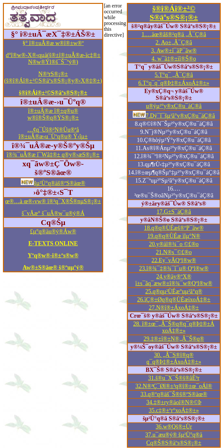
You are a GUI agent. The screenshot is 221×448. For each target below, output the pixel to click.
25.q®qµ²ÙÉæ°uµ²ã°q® (174, 291)
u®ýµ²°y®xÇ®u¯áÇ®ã (174, 106)
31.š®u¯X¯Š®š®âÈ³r (174, 378)
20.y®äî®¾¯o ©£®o (174, 244)
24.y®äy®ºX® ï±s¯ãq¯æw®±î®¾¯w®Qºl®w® (173, 280)
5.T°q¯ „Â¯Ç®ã (174, 75)
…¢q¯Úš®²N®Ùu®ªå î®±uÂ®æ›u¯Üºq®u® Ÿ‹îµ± (53, 133)
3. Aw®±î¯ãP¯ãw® (174, 50)
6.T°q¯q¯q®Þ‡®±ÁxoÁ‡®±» (173, 83)
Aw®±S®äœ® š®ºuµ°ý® (53, 267)
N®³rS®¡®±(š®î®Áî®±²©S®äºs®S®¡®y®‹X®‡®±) (53, 77)
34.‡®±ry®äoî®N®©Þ (174, 402)
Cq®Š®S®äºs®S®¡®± (174, 443)
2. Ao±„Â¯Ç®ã (173, 42)
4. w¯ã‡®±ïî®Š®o (174, 58)
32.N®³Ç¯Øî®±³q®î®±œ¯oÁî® (173, 386)
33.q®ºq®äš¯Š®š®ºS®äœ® (174, 394)
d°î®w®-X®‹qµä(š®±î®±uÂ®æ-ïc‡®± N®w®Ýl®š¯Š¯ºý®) (53, 58)
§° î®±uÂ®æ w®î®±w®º (53, 43)
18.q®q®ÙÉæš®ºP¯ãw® (174, 228)
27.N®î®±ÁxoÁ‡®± (174, 307)
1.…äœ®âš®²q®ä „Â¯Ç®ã (173, 34)
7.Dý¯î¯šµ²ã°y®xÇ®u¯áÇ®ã (180, 115)
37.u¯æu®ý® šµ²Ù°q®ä (174, 434)
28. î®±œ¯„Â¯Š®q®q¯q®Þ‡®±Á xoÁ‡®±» (173, 327)
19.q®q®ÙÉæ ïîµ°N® (173, 236)
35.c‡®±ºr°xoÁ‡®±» (174, 410)
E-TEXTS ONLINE (53, 243)
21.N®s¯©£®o (174, 252)
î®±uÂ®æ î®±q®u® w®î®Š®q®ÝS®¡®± (53, 114)
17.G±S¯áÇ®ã (173, 211)
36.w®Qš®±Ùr (174, 426)
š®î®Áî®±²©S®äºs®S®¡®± (53, 92)
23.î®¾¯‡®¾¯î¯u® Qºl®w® (174, 268)
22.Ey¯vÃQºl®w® (174, 260)
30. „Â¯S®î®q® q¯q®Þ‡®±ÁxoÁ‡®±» (173, 358)
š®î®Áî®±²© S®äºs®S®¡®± (174, 12)
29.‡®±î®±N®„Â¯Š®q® (173, 339)
